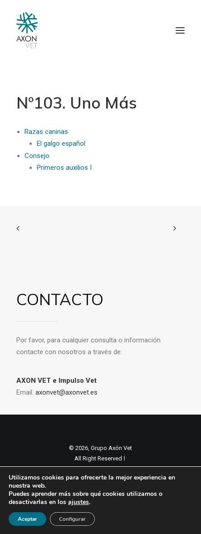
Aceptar (27, 519)
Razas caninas (46, 132)
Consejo (37, 156)
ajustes (78, 502)
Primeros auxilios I (64, 167)
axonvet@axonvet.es (66, 392)
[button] (180, 30)
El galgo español (61, 143)
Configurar (72, 519)
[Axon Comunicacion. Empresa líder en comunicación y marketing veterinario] (27, 30)
